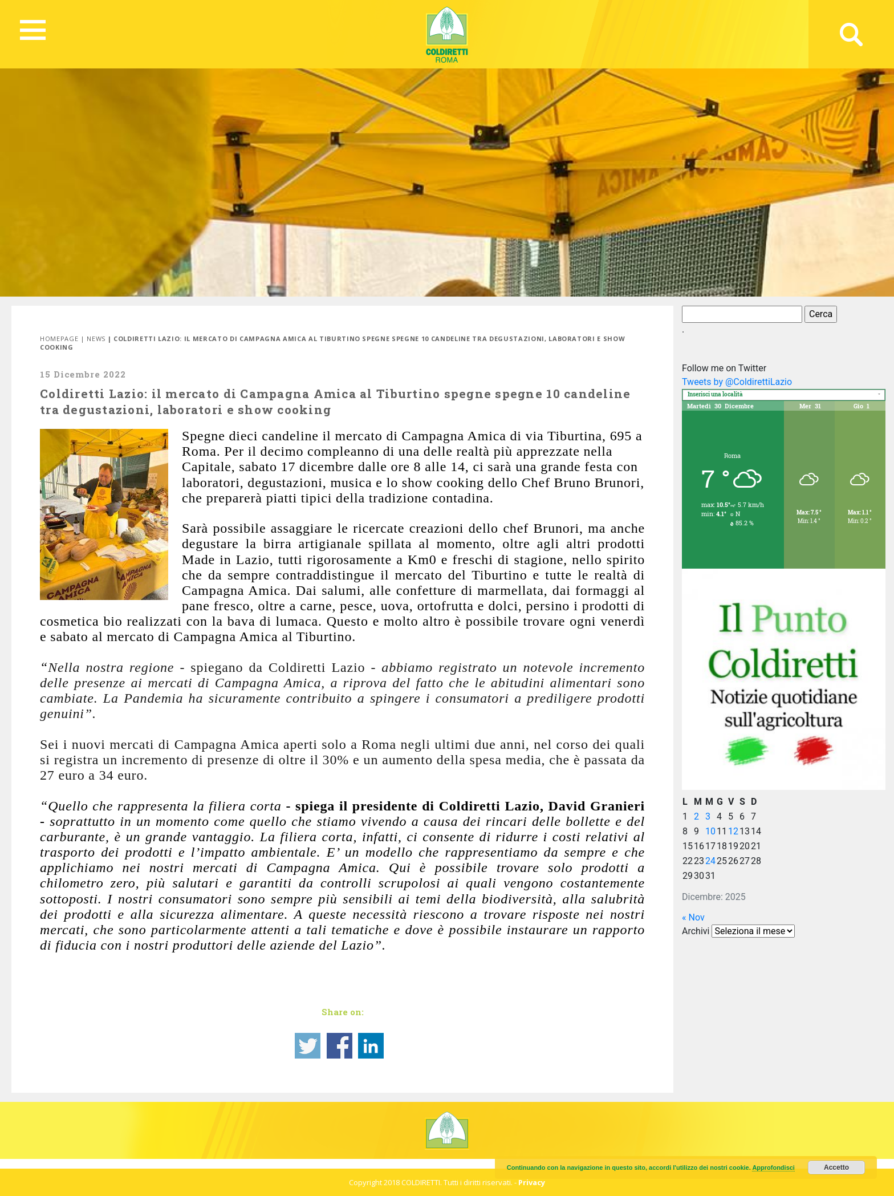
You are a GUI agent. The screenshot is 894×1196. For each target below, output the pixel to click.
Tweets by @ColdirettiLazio (737, 381)
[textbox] (783, 395)
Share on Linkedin (371, 1046)
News (96, 338)
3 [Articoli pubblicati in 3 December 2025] (707, 816)
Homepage (59, 338)
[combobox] (783, 395)
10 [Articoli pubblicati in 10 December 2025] (710, 831)
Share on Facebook (339, 1046)
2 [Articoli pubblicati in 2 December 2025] (696, 816)
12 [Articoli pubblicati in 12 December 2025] (733, 831)
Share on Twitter (307, 1046)
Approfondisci (773, 1167)
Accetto (836, 1167)
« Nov (693, 917)
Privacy (531, 1182)
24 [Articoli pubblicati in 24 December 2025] (710, 861)
